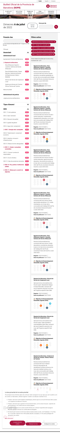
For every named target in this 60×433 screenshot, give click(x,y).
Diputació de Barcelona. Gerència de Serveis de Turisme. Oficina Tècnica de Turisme (44, 357)
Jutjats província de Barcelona (16, 98)
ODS (16, 109)
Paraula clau (8, 37)
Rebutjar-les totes (33, 424)
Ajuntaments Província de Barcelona (16, 59)
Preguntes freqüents (51, 12)
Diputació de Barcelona (17, 62)
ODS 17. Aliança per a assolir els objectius (17, 171)
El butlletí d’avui (8, 12)
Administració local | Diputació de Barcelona (43, 41)
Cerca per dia (42, 23)
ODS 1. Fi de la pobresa (16, 112)
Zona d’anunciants (40, 12)
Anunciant (16, 52)
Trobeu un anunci (30, 12)
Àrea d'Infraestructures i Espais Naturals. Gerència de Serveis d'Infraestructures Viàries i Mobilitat (17, 74)
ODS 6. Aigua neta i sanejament (16, 126)
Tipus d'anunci (16, 104)
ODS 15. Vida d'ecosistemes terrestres (16, 161)
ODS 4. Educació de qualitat (16, 119)
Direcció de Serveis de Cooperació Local (17, 80)
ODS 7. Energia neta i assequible (17, 129)
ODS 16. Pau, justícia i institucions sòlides (17, 165)
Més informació (9, 418)
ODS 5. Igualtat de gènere (16, 123)
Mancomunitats (16, 90)
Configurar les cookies (49, 424)
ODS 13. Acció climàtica (16, 158)
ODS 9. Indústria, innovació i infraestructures (16, 139)
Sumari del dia (32, 25)
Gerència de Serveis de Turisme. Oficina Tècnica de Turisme (17, 85)
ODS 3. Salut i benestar (16, 116)
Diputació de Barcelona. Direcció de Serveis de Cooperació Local (43, 279)
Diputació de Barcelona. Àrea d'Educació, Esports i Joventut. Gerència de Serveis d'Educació (42, 67)
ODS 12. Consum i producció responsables (16, 153)
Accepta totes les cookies (17, 423)
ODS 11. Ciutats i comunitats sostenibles (17, 148)
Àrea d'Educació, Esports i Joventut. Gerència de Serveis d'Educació (17, 66)
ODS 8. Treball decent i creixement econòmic (16, 134)
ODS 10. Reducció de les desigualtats (16, 144)
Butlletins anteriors (19, 12)
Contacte (53, 1)
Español (47, 1)
